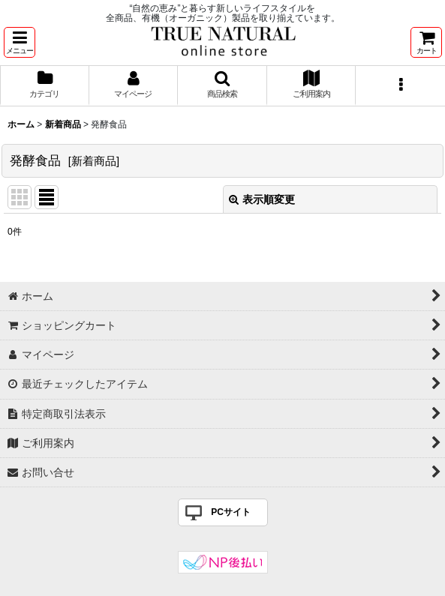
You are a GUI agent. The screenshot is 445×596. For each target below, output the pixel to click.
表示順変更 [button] (262, 199)
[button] (19, 42)
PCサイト (231, 512)
